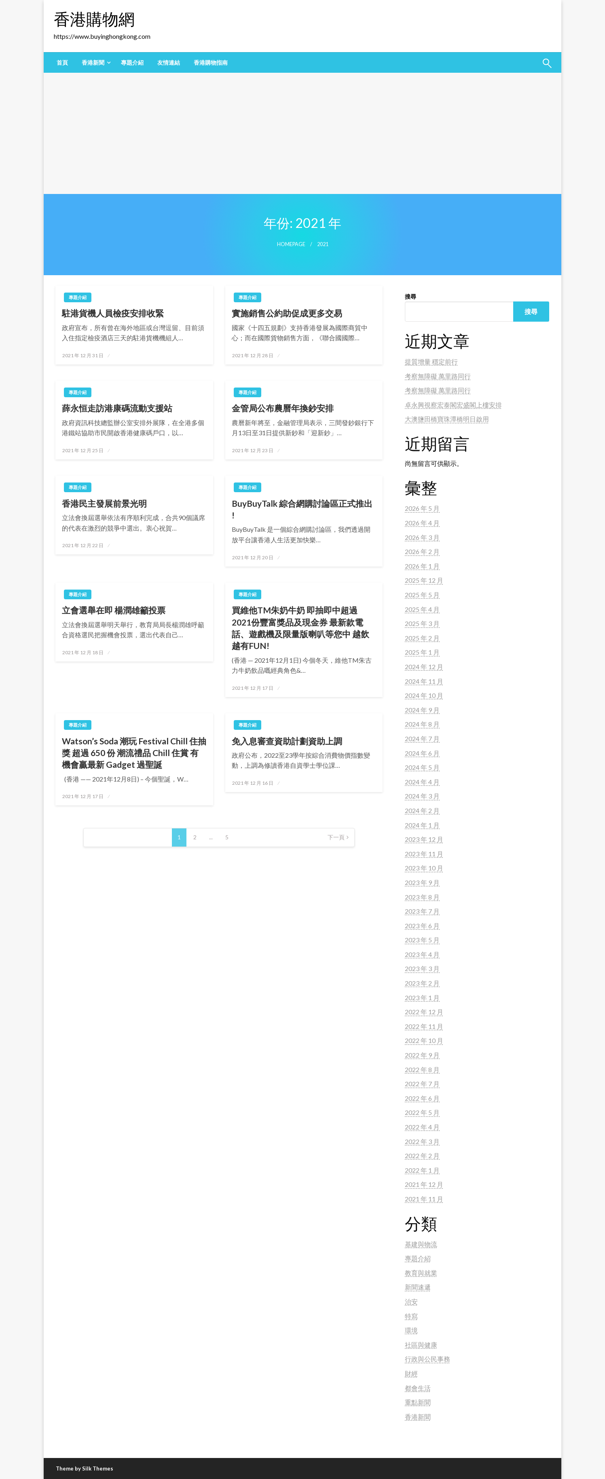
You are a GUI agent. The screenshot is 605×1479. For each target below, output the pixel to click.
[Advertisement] (302, 133)
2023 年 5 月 (422, 940)
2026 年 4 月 (422, 523)
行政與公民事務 (427, 1359)
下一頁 (336, 837)
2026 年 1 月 (422, 566)
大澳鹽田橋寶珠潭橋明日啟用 (447, 419)
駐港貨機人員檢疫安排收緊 (113, 313)
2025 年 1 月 (422, 652)
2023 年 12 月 (424, 839)
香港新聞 (93, 62)
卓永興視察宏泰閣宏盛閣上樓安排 (453, 405)
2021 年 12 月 (424, 1184)
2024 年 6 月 (422, 753)
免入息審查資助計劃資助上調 (287, 741)
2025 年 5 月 (422, 594)
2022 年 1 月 (422, 1170)
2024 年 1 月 (422, 825)
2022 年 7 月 (422, 1083)
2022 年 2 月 (422, 1155)
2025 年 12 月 (424, 580)
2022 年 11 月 (424, 1026)
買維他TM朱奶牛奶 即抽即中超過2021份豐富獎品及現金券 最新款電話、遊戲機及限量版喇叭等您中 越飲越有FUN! (300, 628)
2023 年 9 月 (422, 882)
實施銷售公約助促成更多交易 (287, 313)
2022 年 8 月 (422, 1069)
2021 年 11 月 (424, 1199)
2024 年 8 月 (422, 724)
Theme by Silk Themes (84, 1468)
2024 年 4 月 (422, 782)
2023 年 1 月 (422, 997)
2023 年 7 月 (422, 911)
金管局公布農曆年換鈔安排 (283, 408)
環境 (411, 1330)
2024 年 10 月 (424, 695)
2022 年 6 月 (422, 1098)
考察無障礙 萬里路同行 (438, 376)
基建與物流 (421, 1244)
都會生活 (418, 1388)
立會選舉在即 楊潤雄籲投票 (113, 610)
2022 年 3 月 (422, 1141)
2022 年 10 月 (424, 1040)
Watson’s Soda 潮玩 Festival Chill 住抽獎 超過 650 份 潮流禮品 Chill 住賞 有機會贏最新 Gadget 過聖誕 (134, 753)
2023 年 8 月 (422, 897)
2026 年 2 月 (422, 551)
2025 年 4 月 (422, 609)
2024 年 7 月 (422, 738)
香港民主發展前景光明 (104, 503)
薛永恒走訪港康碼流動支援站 (117, 408)
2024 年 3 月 (422, 796)
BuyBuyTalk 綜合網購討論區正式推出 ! (302, 509)
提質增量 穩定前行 (431, 361)
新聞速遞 (418, 1287)
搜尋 (410, 296)
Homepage (291, 244)
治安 (411, 1301)
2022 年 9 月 (422, 1055)
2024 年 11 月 (424, 681)
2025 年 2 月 (422, 638)
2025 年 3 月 (422, 623)
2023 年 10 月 (424, 868)
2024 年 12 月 (424, 666)
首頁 (62, 62)
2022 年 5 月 (422, 1112)
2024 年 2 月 (422, 810)
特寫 (411, 1316)
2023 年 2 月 (422, 983)
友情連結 (168, 62)
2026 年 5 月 (422, 508)
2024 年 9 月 (422, 710)
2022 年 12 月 (424, 1011)
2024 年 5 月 (422, 767)
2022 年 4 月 (422, 1127)
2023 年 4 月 (422, 954)
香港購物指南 (211, 62)
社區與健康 (421, 1344)
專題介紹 (132, 62)
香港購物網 (94, 19)
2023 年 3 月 (422, 968)
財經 (411, 1373)
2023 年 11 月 (424, 853)
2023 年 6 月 (422, 925)
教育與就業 (421, 1273)
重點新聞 (418, 1402)
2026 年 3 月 (422, 537)
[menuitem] (62, 63)
